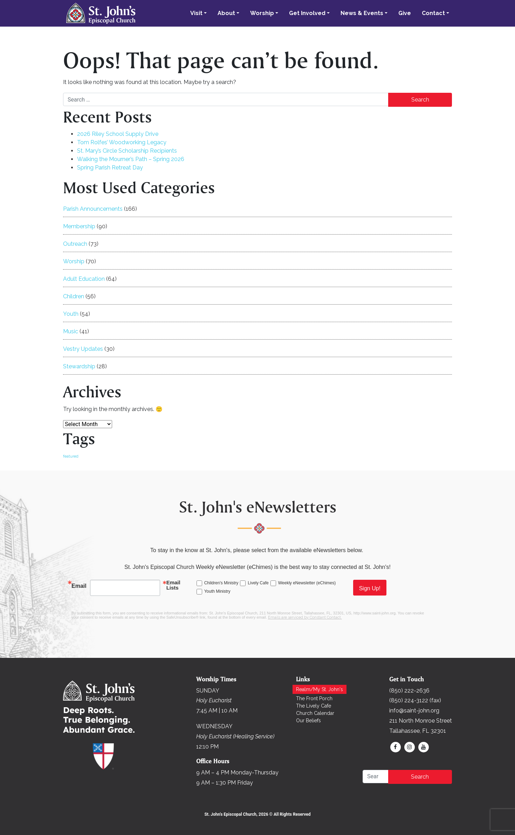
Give (404, 13)
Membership (79, 226)
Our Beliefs (308, 720)
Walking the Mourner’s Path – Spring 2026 (130, 159)
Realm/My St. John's (319, 689)
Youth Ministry (217, 591)
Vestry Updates (83, 349)
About (226, 13)
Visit (196, 13)
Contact (433, 13)
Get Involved (307, 13)
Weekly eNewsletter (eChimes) (307, 582)
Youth (70, 314)
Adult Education (84, 279)
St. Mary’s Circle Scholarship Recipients (127, 150)
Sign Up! (369, 588)
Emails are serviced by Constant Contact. (305, 617)
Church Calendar (315, 713)
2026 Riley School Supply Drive (117, 134)
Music (70, 331)
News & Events (362, 13)
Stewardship (79, 366)
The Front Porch (314, 698)
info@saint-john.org (414, 710)
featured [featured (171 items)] (70, 456)
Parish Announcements (93, 209)
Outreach (75, 244)
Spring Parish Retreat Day (110, 167)
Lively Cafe (258, 582)
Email (79, 586)
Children (73, 296)
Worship (262, 13)
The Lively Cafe (313, 706)
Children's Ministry (221, 582)
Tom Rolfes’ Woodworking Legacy (121, 142)
